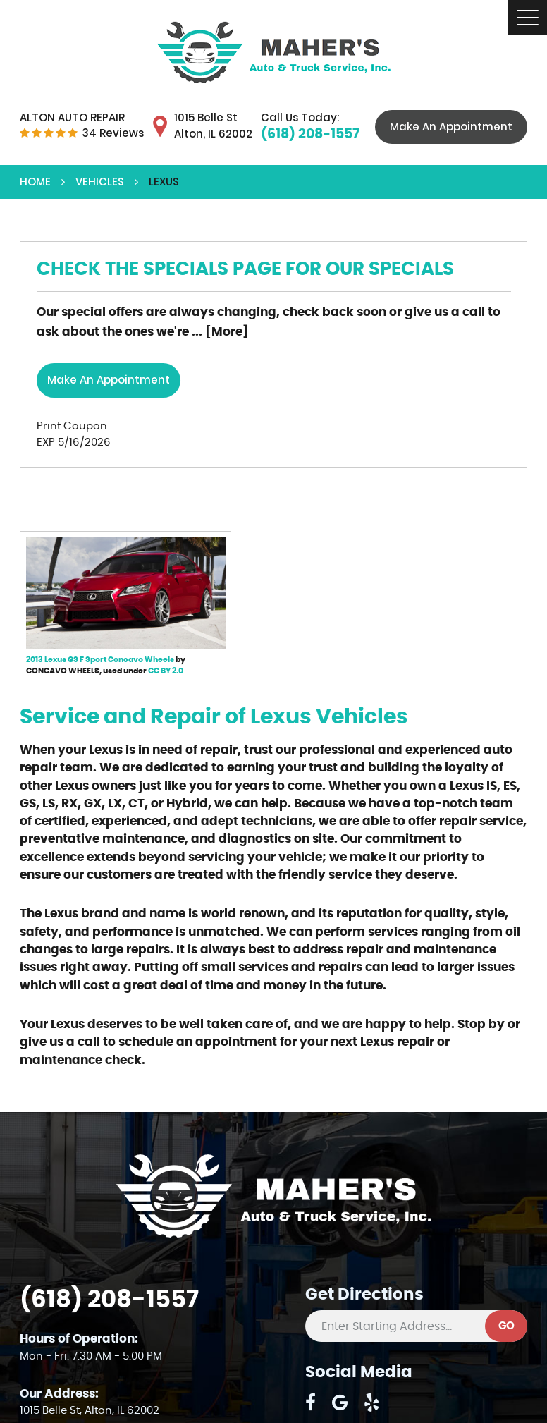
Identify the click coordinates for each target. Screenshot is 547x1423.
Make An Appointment (451, 126)
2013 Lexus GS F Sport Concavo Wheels (100, 660)
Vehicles (99, 181)
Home (35, 181)
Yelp (372, 1402)
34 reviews (113, 133)
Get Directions (364, 1295)
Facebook (310, 1402)
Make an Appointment (108, 379)
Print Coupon (72, 426)
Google (340, 1402)
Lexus (164, 181)
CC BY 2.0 (165, 671)
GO (506, 1326)
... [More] (219, 332)
